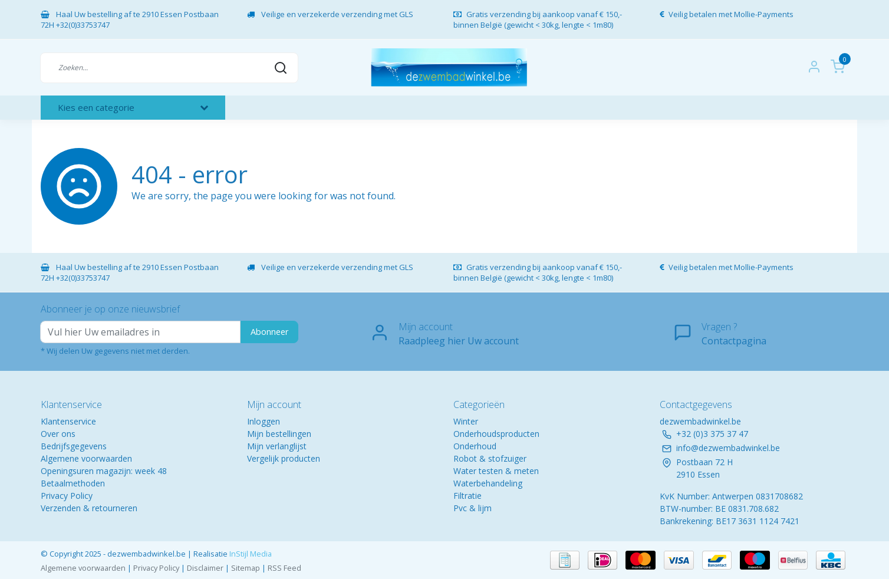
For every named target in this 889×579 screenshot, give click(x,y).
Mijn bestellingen (279, 433)
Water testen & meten (496, 470)
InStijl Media (250, 553)
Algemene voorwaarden (86, 458)
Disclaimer (205, 567)
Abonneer (269, 331)
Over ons (58, 433)
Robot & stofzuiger (489, 458)
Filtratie (467, 495)
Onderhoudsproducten (496, 433)
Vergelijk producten (283, 458)
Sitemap (245, 567)
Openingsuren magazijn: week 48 (104, 470)
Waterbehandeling (487, 483)
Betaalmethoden (73, 483)
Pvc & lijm (472, 508)
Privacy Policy (67, 495)
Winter (465, 421)
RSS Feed (284, 567)
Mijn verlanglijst (277, 446)
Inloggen (263, 421)
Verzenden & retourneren (89, 508)
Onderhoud (474, 446)
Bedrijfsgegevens (74, 446)
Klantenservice (68, 421)
